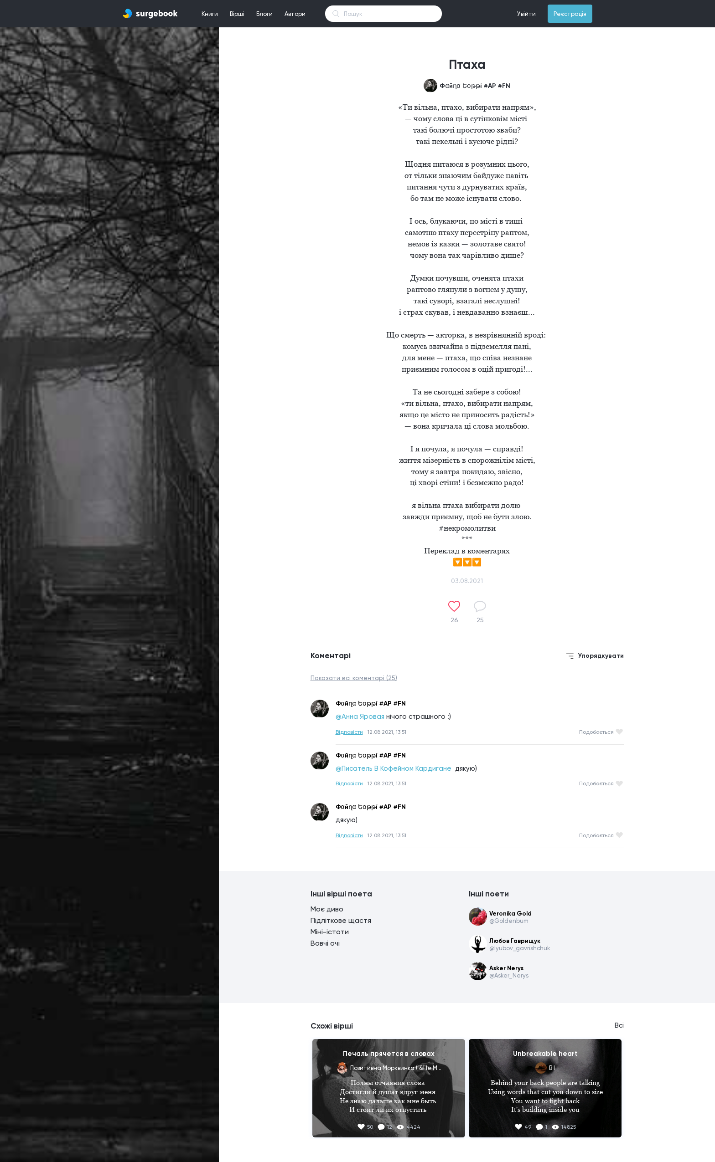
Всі (619, 1025)
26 (454, 620)
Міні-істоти (330, 931)
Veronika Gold (510, 913)
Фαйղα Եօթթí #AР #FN (475, 86)
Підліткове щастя (341, 920)
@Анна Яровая (360, 716)
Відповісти (349, 732)
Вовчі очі (325, 943)
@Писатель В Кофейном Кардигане (394, 768)
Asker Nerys (506, 968)
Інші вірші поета (341, 893)
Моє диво (327, 909)
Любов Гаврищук (514, 940)
